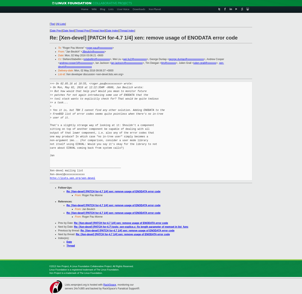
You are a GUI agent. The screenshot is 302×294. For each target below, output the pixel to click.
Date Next (68, 30)
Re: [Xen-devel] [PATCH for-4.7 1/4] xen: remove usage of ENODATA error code (113, 191)
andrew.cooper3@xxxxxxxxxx (76, 63)
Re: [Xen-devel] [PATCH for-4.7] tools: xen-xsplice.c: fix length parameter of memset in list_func (131, 226)
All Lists (61, 23)
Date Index (112, 30)
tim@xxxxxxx (168, 63)
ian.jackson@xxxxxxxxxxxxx (127, 63)
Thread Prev (82, 30)
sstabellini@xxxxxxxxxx (97, 59)
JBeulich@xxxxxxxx (93, 51)
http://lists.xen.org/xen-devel (72, 178)
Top (52, 23)
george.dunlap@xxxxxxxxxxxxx (186, 59)
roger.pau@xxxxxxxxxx (99, 47)
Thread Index (127, 30)
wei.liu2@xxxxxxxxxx (135, 59)
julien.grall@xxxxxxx (205, 63)
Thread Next (98, 30)
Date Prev (55, 30)
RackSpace (109, 284)
